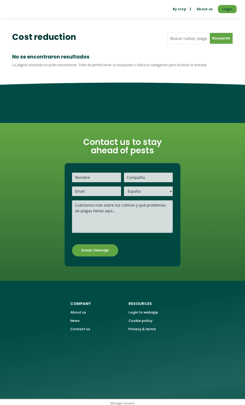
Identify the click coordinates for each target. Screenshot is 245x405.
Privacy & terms (142, 329)
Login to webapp (143, 312)
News (75, 320)
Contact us (80, 329)
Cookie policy (140, 320)
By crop (179, 9)
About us (204, 9)
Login (227, 9)
